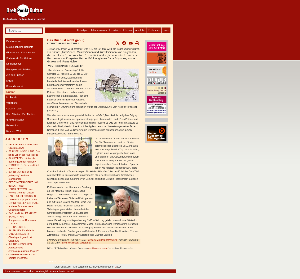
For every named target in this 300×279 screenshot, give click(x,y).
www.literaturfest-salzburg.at (102, 240)
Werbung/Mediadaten (47, 271)
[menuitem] (166, 30)
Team (61, 271)
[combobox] (24, 30)
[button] (118, 43)
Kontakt (70, 271)
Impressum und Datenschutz (20, 271)
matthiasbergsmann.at (97, 248)
